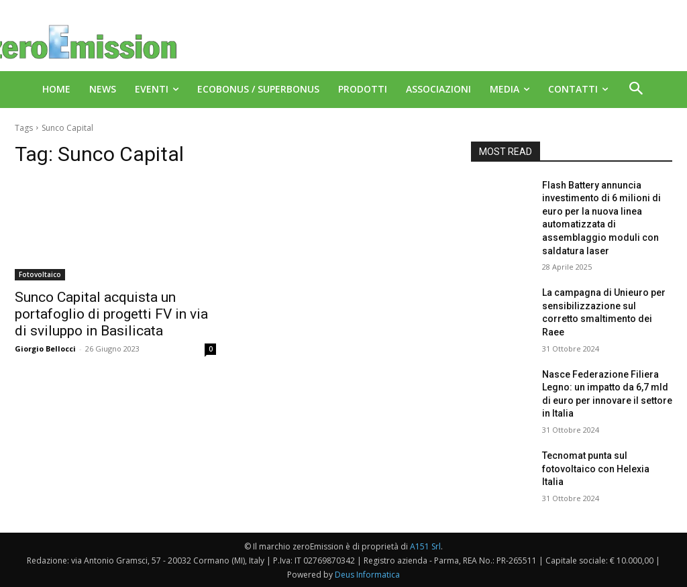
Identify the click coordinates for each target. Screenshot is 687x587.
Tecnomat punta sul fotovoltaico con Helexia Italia (595, 468)
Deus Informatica (367, 574)
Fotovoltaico (40, 274)
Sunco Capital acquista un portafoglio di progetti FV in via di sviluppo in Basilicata (111, 314)
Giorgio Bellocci (45, 348)
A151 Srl (425, 546)
